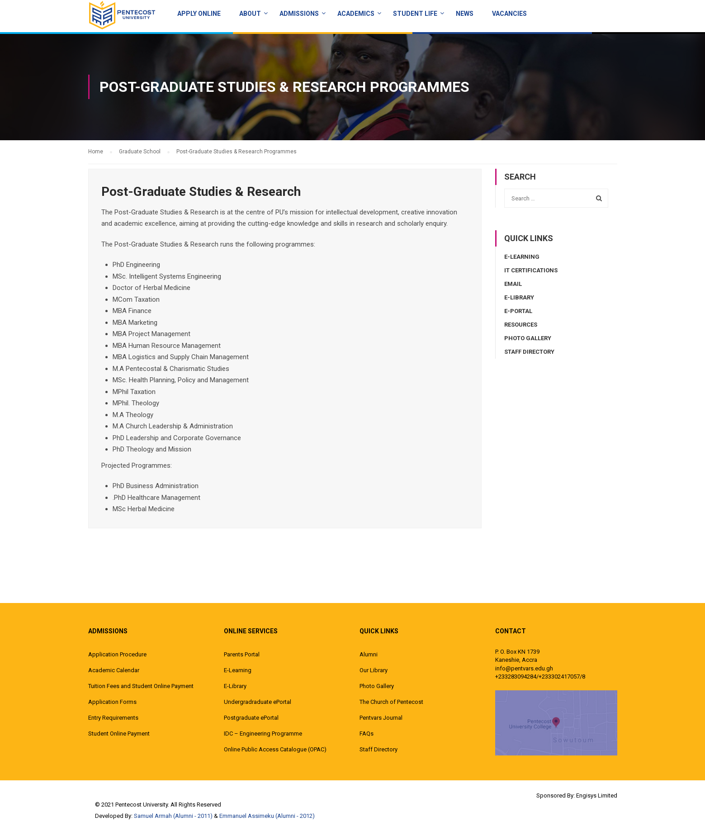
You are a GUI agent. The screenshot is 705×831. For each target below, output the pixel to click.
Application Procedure (117, 654)
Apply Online (199, 13)
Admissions (299, 13)
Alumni (369, 654)
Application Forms (112, 701)
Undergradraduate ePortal (257, 701)
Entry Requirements (113, 717)
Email (513, 283)
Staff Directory (529, 351)
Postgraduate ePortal (251, 717)
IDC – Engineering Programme (263, 733)
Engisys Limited (596, 795)
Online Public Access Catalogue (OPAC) (275, 749)
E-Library (519, 297)
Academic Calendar (113, 670)
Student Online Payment (119, 733)
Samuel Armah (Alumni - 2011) (173, 815)
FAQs (367, 733)
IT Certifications (531, 270)
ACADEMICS (355, 13)
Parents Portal (242, 654)
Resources (520, 324)
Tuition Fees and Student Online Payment (141, 686)
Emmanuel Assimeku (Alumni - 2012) (267, 815)
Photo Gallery (527, 338)
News (464, 13)
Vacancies (509, 13)
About (250, 13)
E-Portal (518, 311)
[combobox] (556, 198)
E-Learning (521, 256)
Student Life (415, 13)
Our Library (374, 670)
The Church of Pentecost (391, 701)
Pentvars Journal (381, 717)
